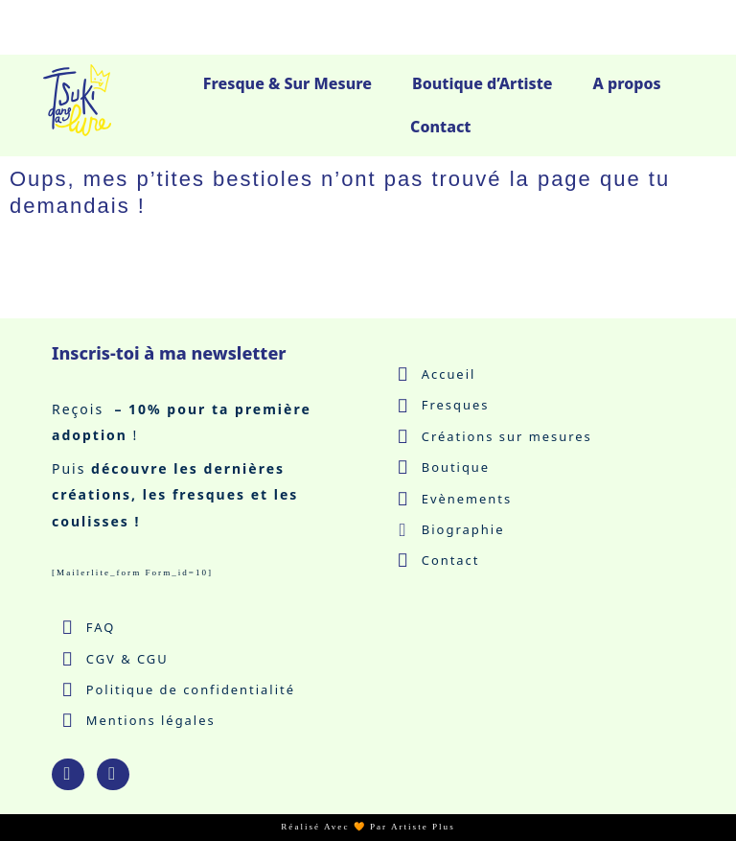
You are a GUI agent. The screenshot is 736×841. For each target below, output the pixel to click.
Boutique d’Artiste (482, 83)
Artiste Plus (423, 827)
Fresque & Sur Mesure (287, 83)
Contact (440, 126)
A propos (627, 83)
